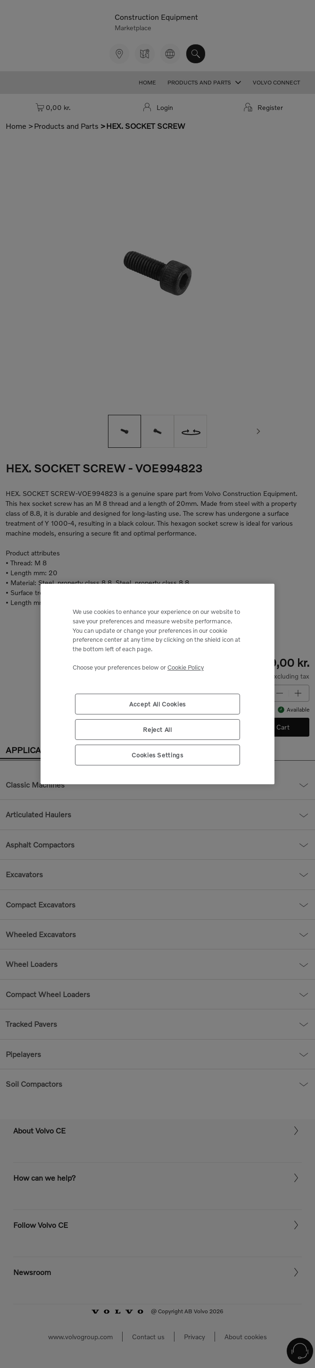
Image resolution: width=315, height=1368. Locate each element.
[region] (157, 684)
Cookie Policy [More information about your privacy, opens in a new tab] (185, 667)
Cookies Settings (157, 755)
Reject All (157, 729)
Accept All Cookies (157, 704)
